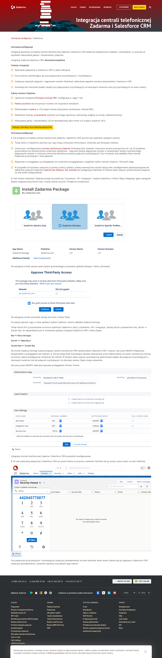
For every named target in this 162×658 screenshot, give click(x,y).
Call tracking (15, 640)
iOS (66, 170)
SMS (48, 628)
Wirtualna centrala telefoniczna (23, 634)
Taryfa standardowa (54, 616)
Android (72, 170)
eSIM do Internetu (18, 643)
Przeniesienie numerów (19, 631)
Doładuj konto (124, 607)
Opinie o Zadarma (89, 613)
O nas (85, 607)
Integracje (123, 613)
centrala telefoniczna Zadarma (56, 148)
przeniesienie (40, 115)
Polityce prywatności (56, 653)
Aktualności (87, 610)
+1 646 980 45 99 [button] (37, 581)
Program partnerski (90, 619)
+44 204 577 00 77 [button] (74, 581)
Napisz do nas (122, 581)
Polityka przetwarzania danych (94, 625)
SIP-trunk (14, 616)
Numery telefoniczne (19, 622)
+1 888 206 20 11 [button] (19, 581)
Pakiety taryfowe (23, 103)
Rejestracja (139, 7)
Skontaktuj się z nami (127, 622)
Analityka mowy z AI (18, 613)
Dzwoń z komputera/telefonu (22, 610)
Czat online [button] (123, 619)
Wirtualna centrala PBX (46, 98)
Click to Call (15, 637)
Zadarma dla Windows (54, 170)
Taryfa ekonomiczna (54, 619)
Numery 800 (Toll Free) (55, 625)
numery (33, 109)
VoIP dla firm (87, 616)
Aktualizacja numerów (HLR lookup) (24, 619)
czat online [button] (142, 581)
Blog (120, 628)
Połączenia (15, 607)
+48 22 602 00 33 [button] (55, 581)
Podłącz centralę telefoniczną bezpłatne (32, 127)
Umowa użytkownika (90, 622)
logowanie (124, 7)
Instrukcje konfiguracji (21, 38)
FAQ (120, 616)
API (120, 625)
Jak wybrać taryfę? (54, 613)
